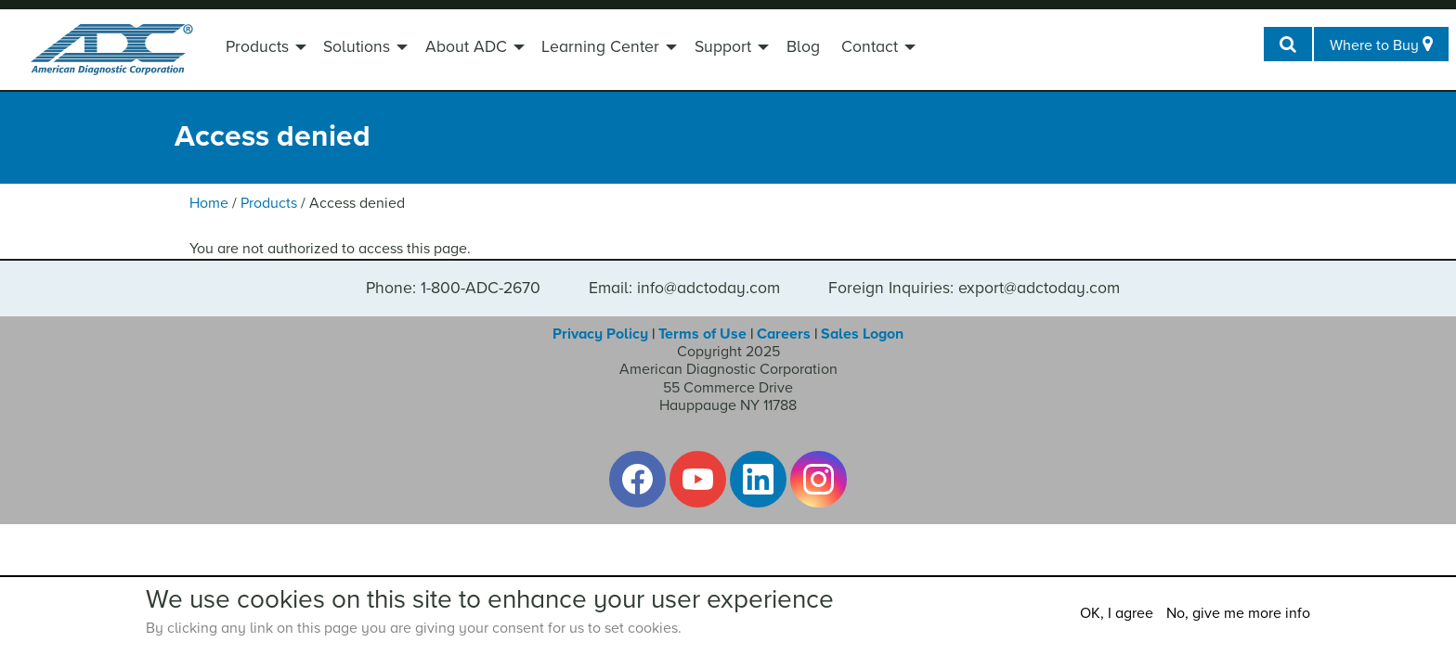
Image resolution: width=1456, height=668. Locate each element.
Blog (803, 47)
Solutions (356, 47)
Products (257, 47)
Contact (869, 47)
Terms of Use (702, 334)
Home (208, 203)
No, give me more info (1238, 613)
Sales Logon (862, 334)
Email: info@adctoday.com (684, 288)
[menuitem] (263, 49)
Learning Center (600, 47)
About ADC (466, 47)
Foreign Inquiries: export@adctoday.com (974, 288)
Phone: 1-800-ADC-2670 (453, 288)
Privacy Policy (600, 334)
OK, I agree (1116, 613)
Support (723, 47)
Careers (784, 334)
